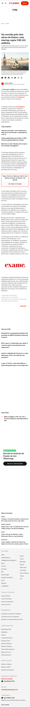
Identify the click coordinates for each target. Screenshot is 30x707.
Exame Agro (23, 567)
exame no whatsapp (10, 450)
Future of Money (24, 573)
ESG (2, 572)
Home (2, 23)
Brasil (2, 563)
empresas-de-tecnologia (9, 297)
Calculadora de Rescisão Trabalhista (11, 613)
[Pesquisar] (5, 3)
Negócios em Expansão (7, 670)
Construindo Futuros (7, 638)
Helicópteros (13, 301)
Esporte (22, 564)
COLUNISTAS (4, 586)
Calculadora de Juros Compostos (10, 616)
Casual (22, 559)
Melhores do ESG (5, 667)
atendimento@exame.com (9, 689)
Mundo (22, 556)
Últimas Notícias (5, 557)
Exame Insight (5, 574)
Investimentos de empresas (10, 299)
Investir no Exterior (6, 643)
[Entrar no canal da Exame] (15, 464)
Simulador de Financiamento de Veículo (12, 619)
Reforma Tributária (6, 646)
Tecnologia (23, 570)
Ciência (22, 576)
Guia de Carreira (5, 604)
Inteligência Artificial (7, 577)
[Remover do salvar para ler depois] (21, 78)
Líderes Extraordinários (7, 649)
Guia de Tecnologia (6, 599)
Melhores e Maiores (6, 664)
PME (15, 9)
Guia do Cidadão (5, 596)
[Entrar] (25, 3)
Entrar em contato (7, 678)
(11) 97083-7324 (9, 698)
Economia (4, 569)
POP (21, 579)
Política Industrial (6, 655)
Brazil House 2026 (6, 629)
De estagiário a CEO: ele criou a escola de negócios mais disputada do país (16, 418)
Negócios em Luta (6, 652)
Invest (3, 580)
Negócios (3, 583)
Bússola (3, 635)
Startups (24, 299)
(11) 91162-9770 (9, 681)
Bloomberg (5, 301)
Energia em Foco (5, 640)
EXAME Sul (4, 632)
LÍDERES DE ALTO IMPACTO (8, 560)
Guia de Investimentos (7, 601)
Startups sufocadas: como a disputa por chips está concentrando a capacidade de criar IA (14, 132)
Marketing (23, 561)
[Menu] (2, 3)
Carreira (3, 566)
